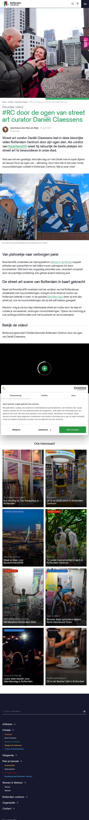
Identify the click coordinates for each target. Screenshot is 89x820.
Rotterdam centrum (15, 797)
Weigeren (16, 430)
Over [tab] (73, 395)
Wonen (7, 787)
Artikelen (9, 724)
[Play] (44, 368)
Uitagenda (9, 755)
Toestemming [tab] (15, 395)
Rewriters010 (17, 146)
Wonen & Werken (14, 782)
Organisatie (10, 802)
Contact (8, 808)
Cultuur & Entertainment (14, 749)
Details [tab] (44, 395)
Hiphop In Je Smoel (61, 262)
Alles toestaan (73, 430)
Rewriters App (55, 296)
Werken (8, 791)
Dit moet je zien (11, 773)
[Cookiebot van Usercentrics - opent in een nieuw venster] (75, 388)
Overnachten (10, 765)
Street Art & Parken (12, 742)
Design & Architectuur (13, 745)
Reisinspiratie (10, 769)
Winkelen (8, 734)
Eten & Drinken (10, 738)
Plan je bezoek (12, 761)
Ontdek (8, 730)
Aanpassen (44, 430)
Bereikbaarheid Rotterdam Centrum (18, 776)
